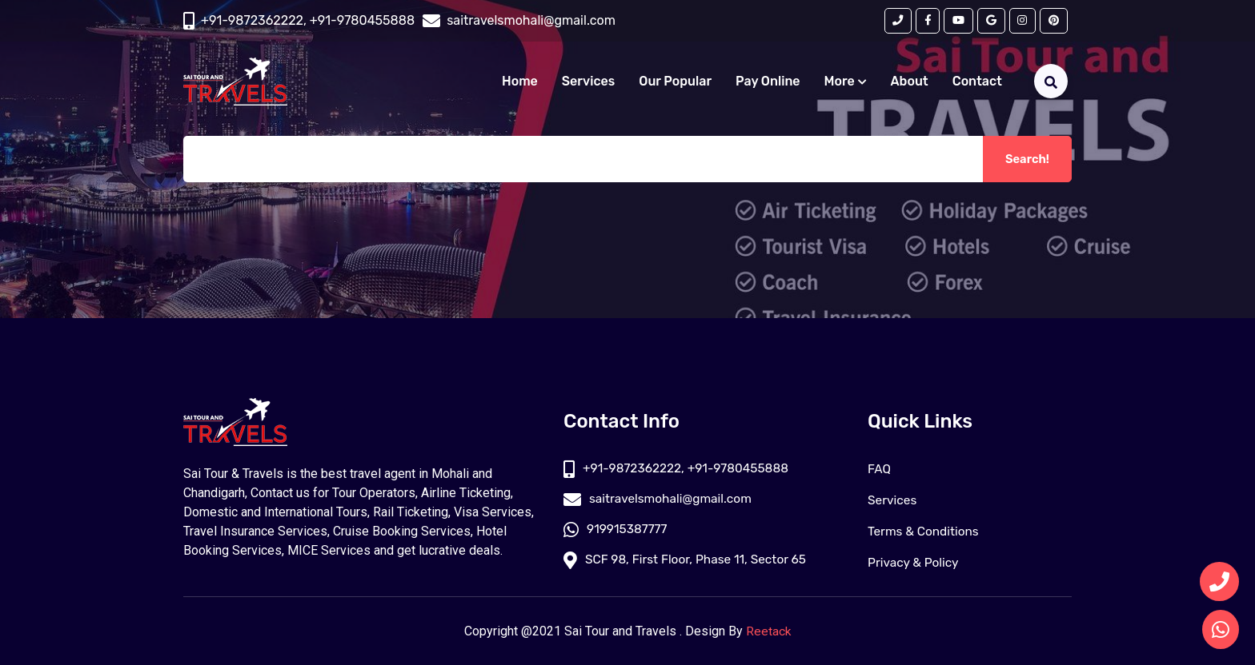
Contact (977, 82)
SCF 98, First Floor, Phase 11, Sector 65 (689, 562)
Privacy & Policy (915, 562)
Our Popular (675, 82)
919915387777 (616, 531)
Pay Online (768, 82)
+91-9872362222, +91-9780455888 (308, 21)
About (909, 82)
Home (520, 82)
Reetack (769, 631)
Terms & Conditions (925, 531)
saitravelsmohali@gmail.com (660, 500)
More (845, 82)
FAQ (880, 468)
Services (588, 82)
